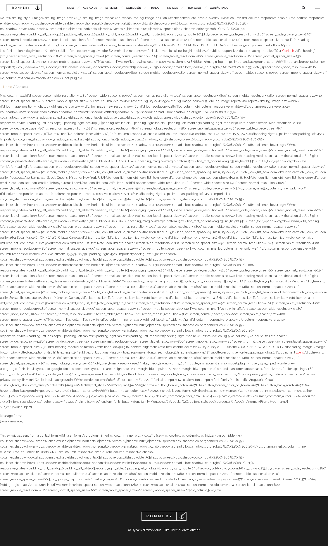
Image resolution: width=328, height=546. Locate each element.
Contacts (22, 87)
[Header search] (303, 7)
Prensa (154, 7)
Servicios (111, 7)
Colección (133, 7)
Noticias (172, 7)
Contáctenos (219, 7)
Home (7, 87)
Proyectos (194, 7)
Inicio (70, 7)
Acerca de (90, 7)
